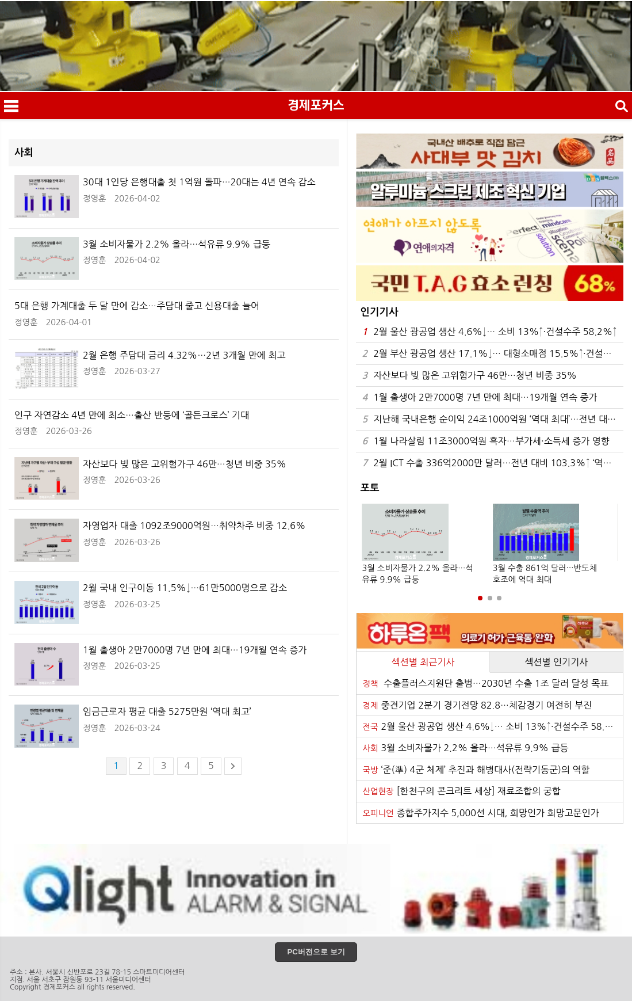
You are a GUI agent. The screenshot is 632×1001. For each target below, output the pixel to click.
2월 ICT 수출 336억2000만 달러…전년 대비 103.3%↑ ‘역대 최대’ (492, 463)
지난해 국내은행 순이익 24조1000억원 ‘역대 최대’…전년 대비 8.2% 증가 (492, 419)
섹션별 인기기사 (556, 662)
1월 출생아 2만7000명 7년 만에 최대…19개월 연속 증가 (479, 397)
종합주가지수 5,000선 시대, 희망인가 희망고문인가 (480, 812)
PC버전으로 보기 (315, 951)
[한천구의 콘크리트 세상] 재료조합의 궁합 (461, 791)
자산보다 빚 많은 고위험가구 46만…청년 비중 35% (469, 375)
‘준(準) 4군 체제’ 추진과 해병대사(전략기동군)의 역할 (475, 769)
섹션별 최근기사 (423, 662)
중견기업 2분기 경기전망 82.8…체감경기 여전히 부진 (477, 705)
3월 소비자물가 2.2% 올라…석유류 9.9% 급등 (465, 747)
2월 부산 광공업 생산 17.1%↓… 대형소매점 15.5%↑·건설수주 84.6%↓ (492, 354)
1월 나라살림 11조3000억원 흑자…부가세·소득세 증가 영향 (485, 441)
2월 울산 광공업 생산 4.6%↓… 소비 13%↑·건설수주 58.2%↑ (489, 332)
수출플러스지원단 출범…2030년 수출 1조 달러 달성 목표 (485, 683)
